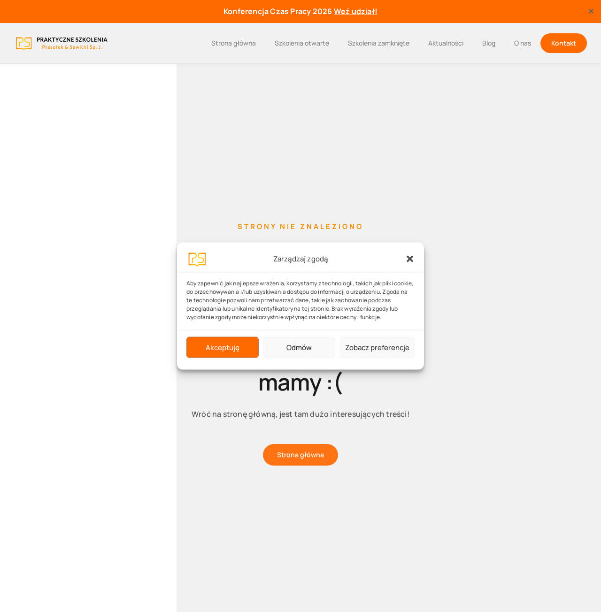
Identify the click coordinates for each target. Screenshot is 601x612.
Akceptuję (222, 347)
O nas (522, 42)
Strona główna (233, 42)
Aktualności (445, 42)
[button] (410, 259)
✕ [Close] (591, 11)
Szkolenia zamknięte (378, 42)
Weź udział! (356, 11)
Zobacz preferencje (377, 347)
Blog (488, 42)
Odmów (299, 347)
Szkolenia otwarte (302, 42)
